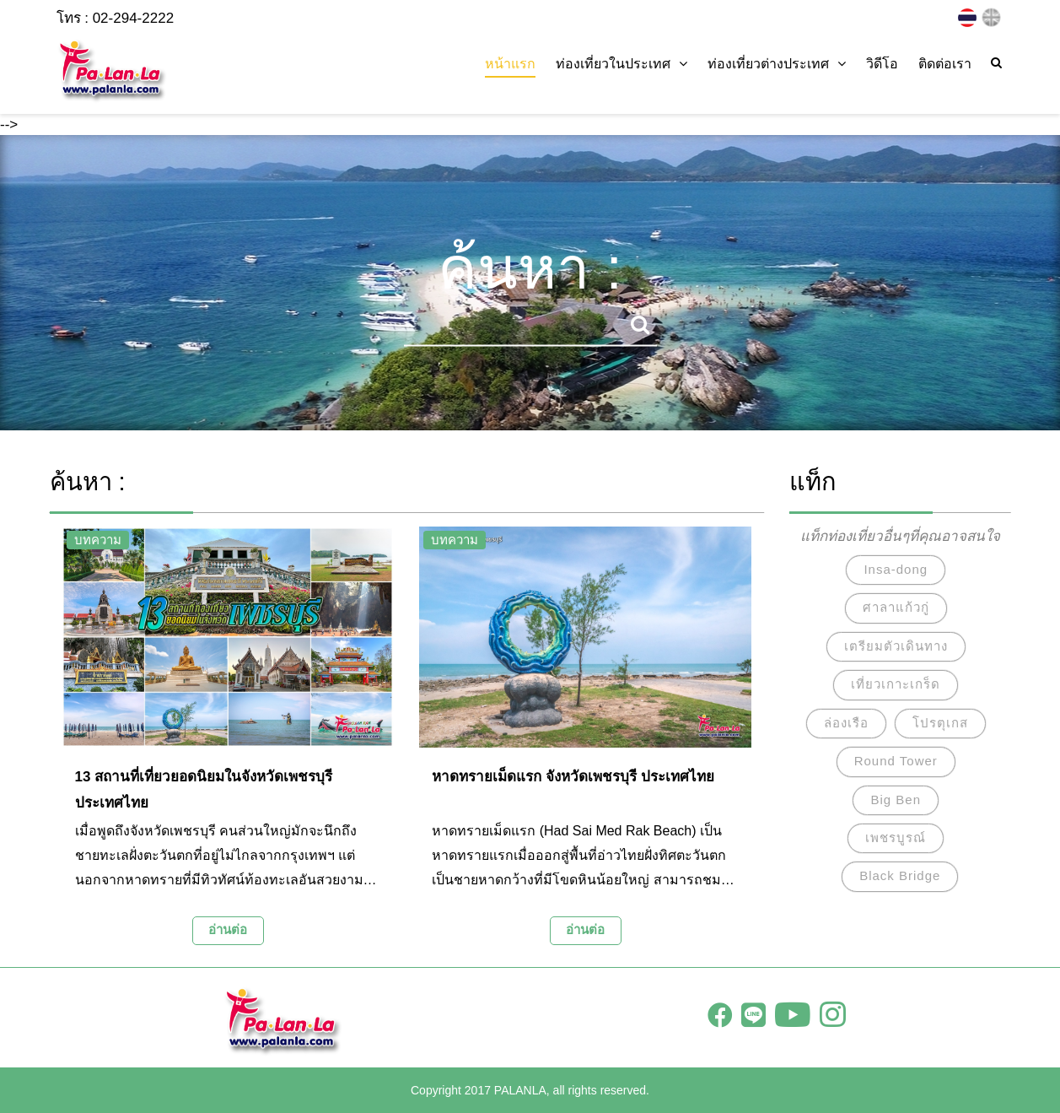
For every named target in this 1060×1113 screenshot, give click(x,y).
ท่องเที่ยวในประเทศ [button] (621, 64)
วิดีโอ (882, 64)
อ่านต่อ (227, 929)
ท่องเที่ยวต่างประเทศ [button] (777, 64)
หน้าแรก (510, 64)
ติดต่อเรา (944, 64)
